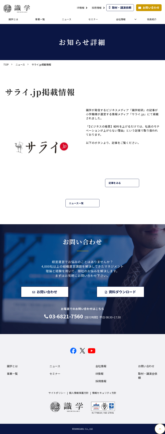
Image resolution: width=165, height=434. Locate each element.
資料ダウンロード (122, 291)
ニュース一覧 (76, 203)
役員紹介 (151, 19)
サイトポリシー (57, 393)
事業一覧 (40, 19)
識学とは (13, 19)
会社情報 (121, 19)
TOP (6, 64)
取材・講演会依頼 (147, 376)
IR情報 (80, 7)
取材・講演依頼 (121, 7)
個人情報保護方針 (79, 393)
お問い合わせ (151, 7)
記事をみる (115, 183)
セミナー (93, 19)
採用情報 (97, 7)
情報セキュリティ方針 (104, 393)
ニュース (66, 19)
